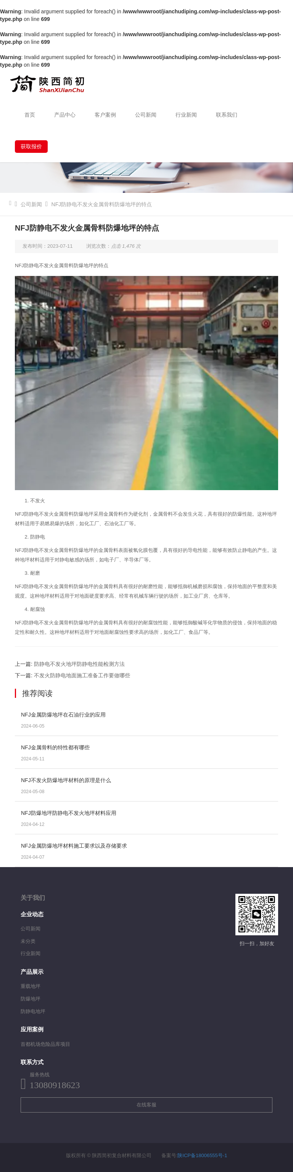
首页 (29, 115)
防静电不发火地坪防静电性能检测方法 (79, 664)
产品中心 (65, 115)
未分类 (28, 941)
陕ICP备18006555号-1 (202, 1155)
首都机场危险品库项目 (45, 1044)
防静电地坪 (33, 1011)
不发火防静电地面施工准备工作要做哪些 (82, 675)
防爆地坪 (30, 999)
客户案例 (105, 115)
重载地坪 (30, 986)
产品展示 (32, 971)
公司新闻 (145, 115)
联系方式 (32, 1062)
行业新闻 (186, 115)
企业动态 (32, 914)
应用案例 (32, 1029)
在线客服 (146, 1105)
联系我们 (226, 115)
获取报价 (31, 146)
